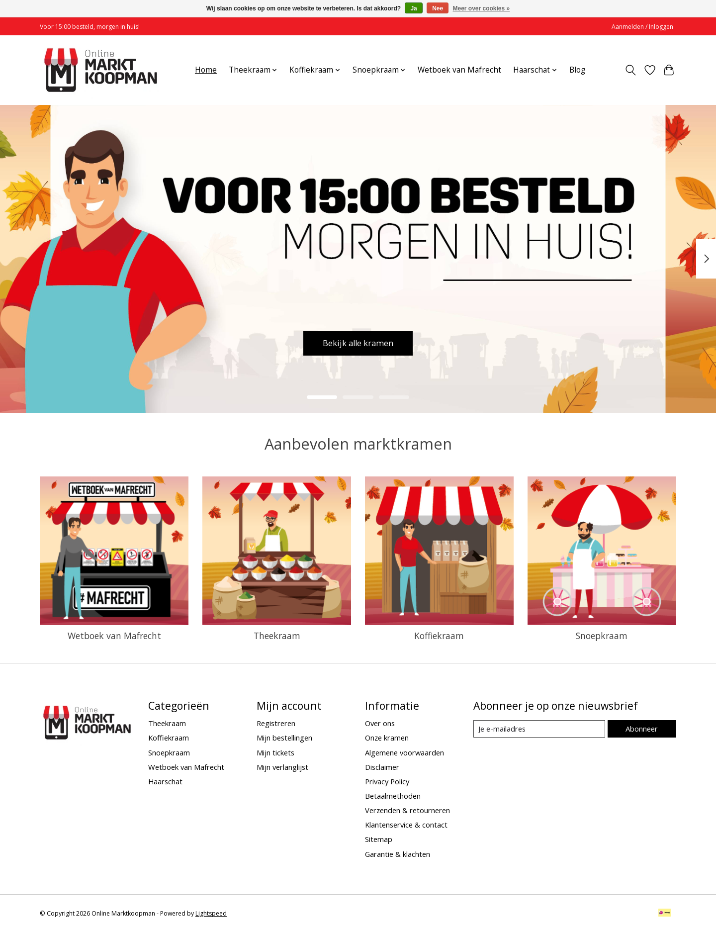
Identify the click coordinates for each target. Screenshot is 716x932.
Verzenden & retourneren (407, 810)
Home (206, 70)
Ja (413, 8)
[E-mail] (539, 729)
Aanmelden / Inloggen (642, 26)
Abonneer (642, 729)
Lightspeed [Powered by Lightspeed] (211, 913)
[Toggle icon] (631, 70)
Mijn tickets (275, 752)
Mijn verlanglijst (282, 767)
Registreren (276, 723)
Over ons (380, 723)
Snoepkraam (601, 636)
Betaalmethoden (393, 796)
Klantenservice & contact (406, 825)
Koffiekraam (439, 636)
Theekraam (277, 636)
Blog (577, 70)
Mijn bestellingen (284, 738)
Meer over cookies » (481, 8)
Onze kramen (387, 738)
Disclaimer (382, 767)
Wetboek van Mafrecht (459, 70)
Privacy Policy (387, 781)
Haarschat (165, 781)
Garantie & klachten (397, 854)
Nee (437, 8)
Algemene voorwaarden (404, 752)
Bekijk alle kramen (358, 342)
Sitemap (378, 839)
